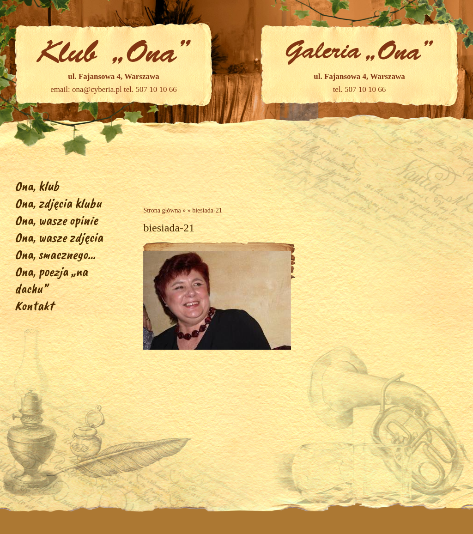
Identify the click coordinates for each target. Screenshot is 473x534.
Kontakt (34, 305)
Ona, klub (37, 185)
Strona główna (162, 210)
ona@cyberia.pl (97, 89)
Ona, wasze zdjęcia (59, 237)
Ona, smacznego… (55, 254)
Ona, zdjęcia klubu (58, 203)
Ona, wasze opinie (56, 220)
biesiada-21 (207, 210)
